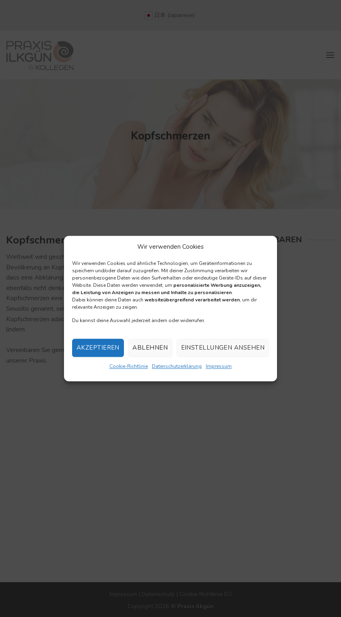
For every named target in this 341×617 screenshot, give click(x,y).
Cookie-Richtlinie (128, 366)
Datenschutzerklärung (177, 366)
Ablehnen (150, 348)
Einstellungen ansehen (222, 348)
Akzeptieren (98, 348)
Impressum (219, 366)
